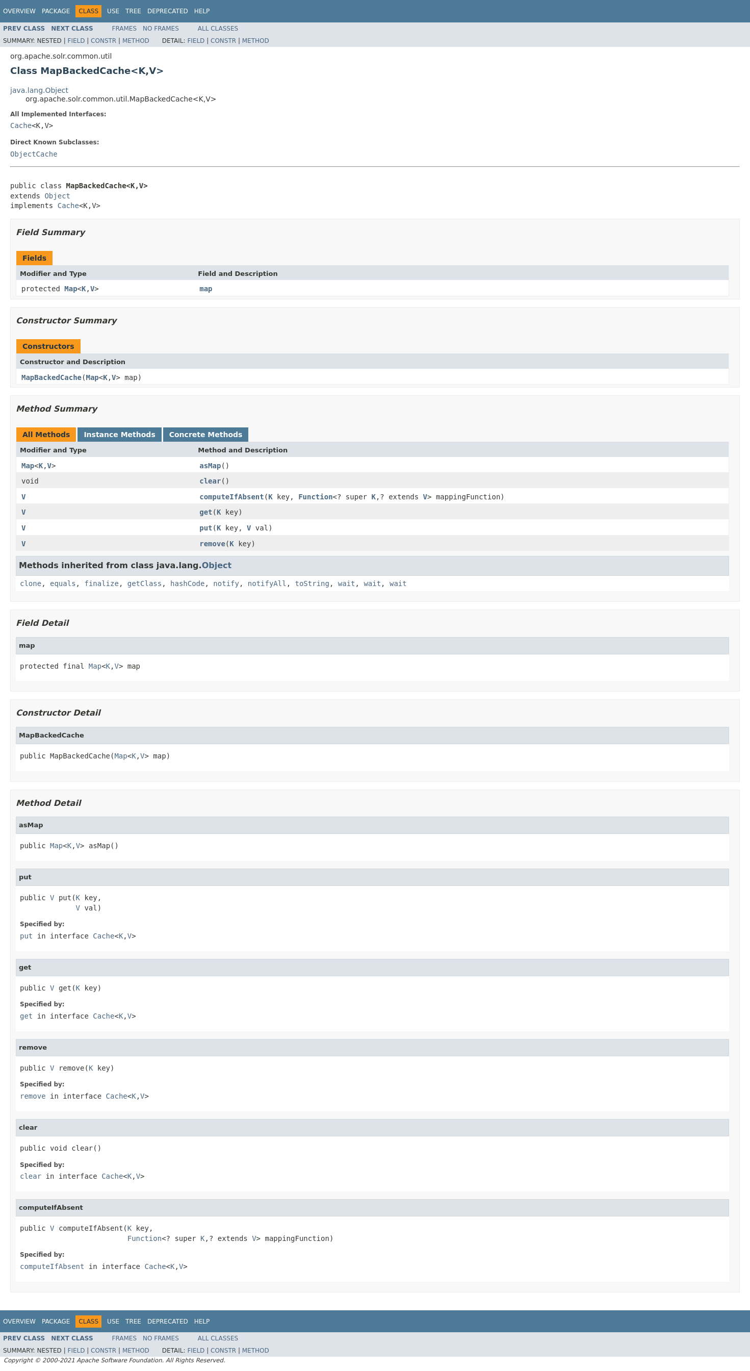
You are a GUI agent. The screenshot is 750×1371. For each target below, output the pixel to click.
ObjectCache (34, 154)
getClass (144, 583)
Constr (103, 40)
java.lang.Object (39, 90)
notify (226, 583)
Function (315, 497)
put (205, 528)
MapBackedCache (51, 377)
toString (312, 583)
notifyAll (267, 583)
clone (30, 583)
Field (76, 40)
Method (135, 40)
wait (346, 583)
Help (202, 11)
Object (57, 196)
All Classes (218, 28)
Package (56, 11)
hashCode (187, 583)
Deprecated (167, 11)
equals (63, 583)
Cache (21, 125)
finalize (101, 583)
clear (210, 481)
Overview (19, 11)
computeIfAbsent (231, 497)
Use (113, 11)
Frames (124, 28)
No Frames (161, 28)
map (205, 289)
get (205, 512)
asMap (210, 466)
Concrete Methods (206, 434)
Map (70, 289)
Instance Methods (119, 434)
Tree (133, 11)
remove (212, 544)
